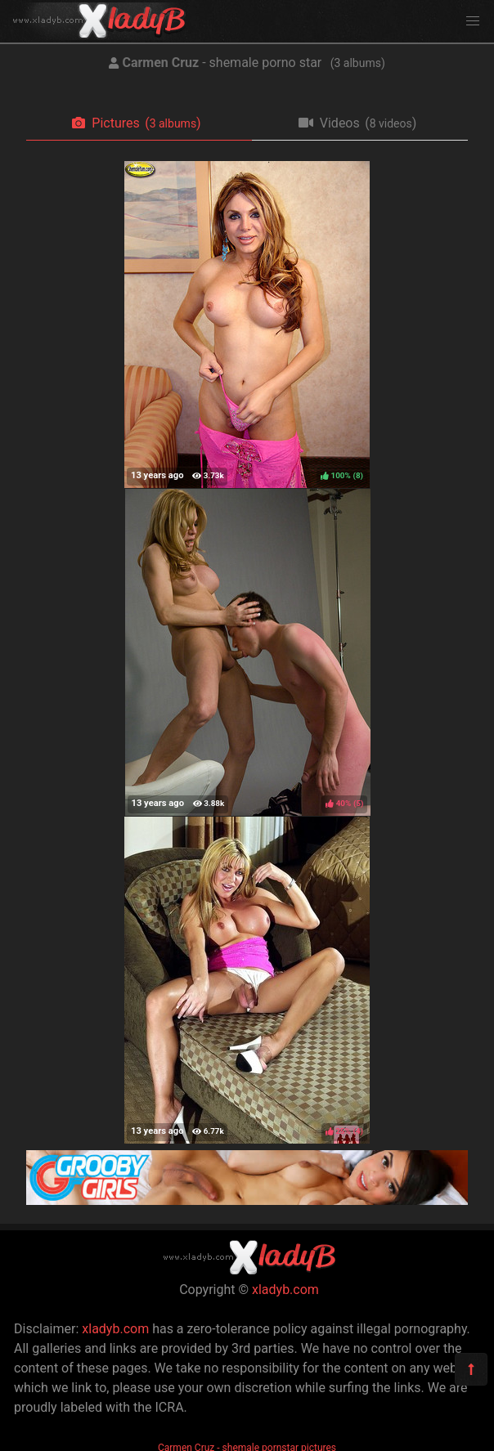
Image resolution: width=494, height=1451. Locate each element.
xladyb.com (285, 1289)
